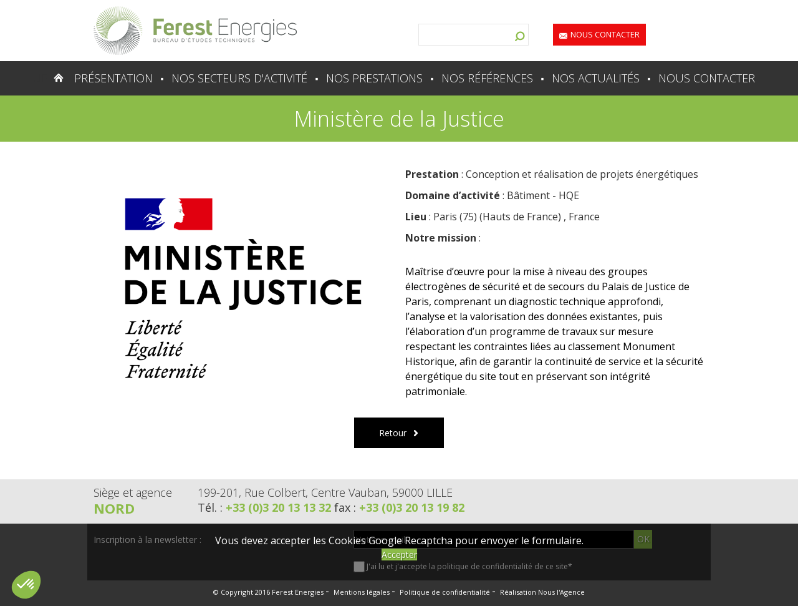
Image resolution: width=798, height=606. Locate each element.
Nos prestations (374, 78)
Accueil (34, 78)
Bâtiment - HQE (543, 195)
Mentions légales (362, 592)
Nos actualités (596, 78)
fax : (399, 507)
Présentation (113, 78)
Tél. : (266, 507)
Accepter (399, 554)
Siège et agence (133, 492)
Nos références (487, 78)
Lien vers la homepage (195, 30)
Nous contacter (605, 34)
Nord (114, 508)
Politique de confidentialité (445, 592)
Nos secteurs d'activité (239, 78)
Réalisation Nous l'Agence (542, 592)
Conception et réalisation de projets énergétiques (582, 174)
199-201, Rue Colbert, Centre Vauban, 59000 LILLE (325, 492)
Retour (392, 433)
